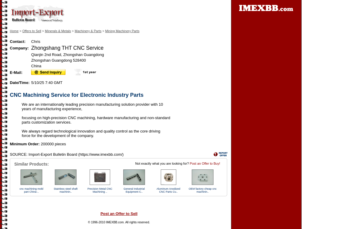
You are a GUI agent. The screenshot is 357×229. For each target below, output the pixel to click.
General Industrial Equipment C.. (134, 190)
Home (14, 31)
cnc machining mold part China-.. (31, 190)
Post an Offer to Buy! (205, 163)
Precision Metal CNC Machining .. (100, 190)
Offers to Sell (31, 31)
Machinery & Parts (88, 31)
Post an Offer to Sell (118, 213)
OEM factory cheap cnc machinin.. (203, 190)
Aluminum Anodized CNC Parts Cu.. (168, 190)
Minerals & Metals (58, 31)
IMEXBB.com (115, 222)
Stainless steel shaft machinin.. (65, 190)
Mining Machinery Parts (122, 31)
